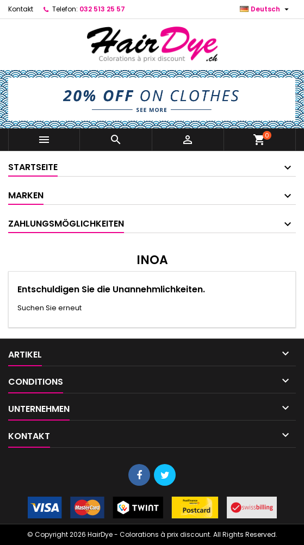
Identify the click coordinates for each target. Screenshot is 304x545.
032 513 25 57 (102, 9)
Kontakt (20, 9)
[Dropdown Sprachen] (265, 9)
